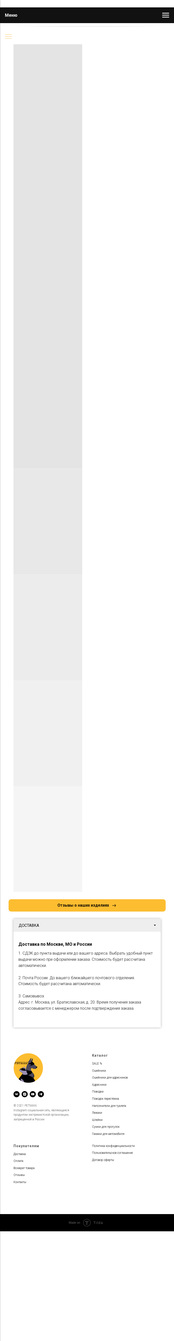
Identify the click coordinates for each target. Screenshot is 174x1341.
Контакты (19, 1182)
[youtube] (33, 1094)
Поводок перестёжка (105, 1098)
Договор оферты (103, 1160)
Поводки (98, 1091)
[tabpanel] (87, 979)
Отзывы (19, 1175)
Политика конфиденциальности (113, 1146)
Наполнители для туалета (109, 1106)
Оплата (18, 1161)
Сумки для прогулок (106, 1126)
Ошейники (99, 1070)
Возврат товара (24, 1168)
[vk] (16, 1094)
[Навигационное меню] (165, 15)
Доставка (19, 1154)
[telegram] (41, 1094)
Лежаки (97, 1112)
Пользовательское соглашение (112, 1153)
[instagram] (25, 1094)
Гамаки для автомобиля (108, 1134)
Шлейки (97, 1120)
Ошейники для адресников (110, 1077)
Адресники (99, 1084)
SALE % (97, 1063)
